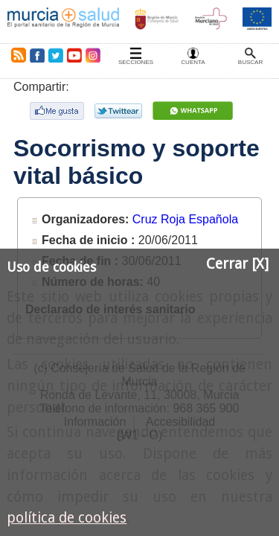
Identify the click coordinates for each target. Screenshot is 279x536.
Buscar (250, 62)
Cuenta (193, 62)
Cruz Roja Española (185, 219)
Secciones (135, 62)
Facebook (37, 55)
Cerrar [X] (237, 263)
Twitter (55, 55)
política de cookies (66, 517)
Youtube (73, 55)
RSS (15, 55)
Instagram (92, 55)
